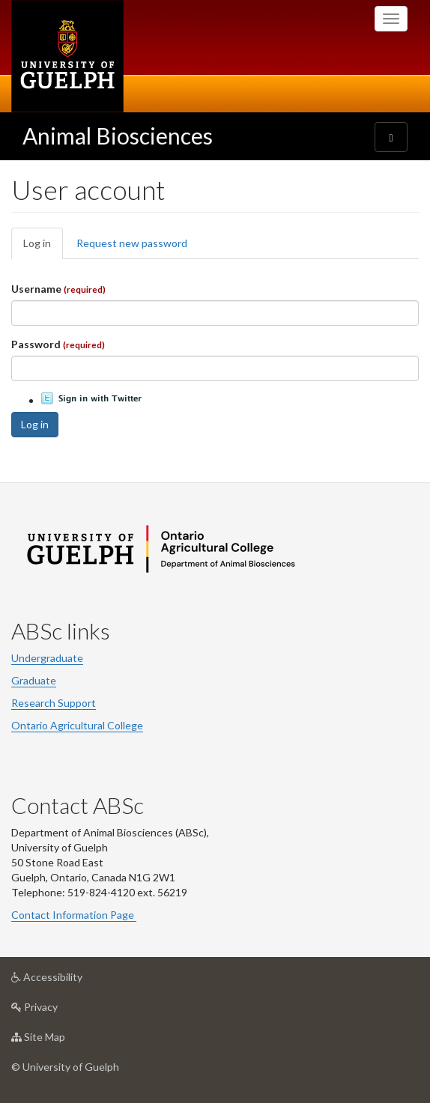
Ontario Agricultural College (77, 725)
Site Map (61, 1040)
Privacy (58, 1010)
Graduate (33, 680)
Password (58, 344)
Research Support (53, 702)
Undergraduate (47, 657)
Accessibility (70, 980)
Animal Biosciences (117, 135)
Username (58, 288)
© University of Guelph (65, 1066)
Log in (43, 247)
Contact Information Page (73, 914)
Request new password (131, 243)
